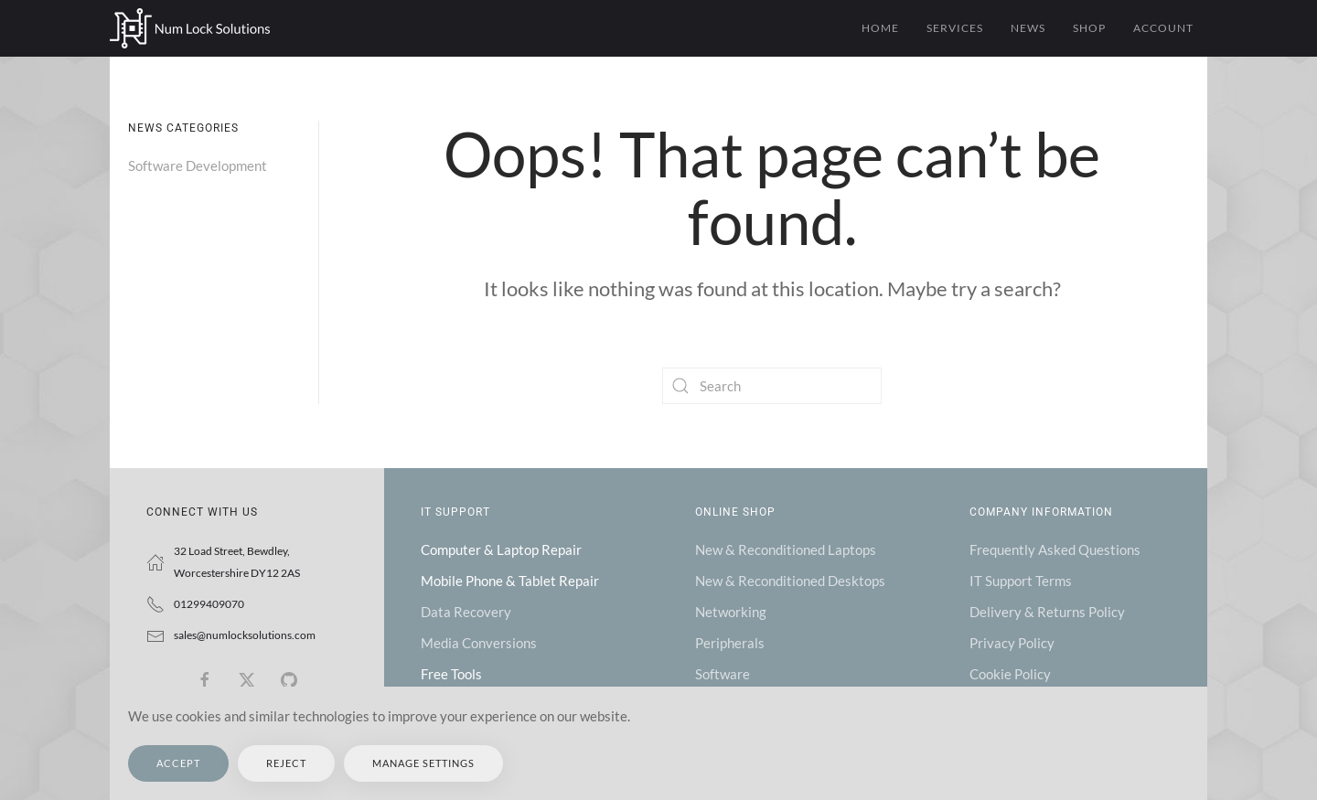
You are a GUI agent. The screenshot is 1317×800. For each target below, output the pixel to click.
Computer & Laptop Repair (501, 549)
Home (880, 28)
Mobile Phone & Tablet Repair (510, 580)
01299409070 (209, 604)
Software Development (197, 165)
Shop (1089, 28)
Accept (178, 763)
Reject (286, 763)
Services (954, 28)
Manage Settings (423, 763)
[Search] (772, 386)
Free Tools (451, 674)
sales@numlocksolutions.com (245, 635)
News (1028, 28)
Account (1163, 28)
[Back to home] (190, 28)
